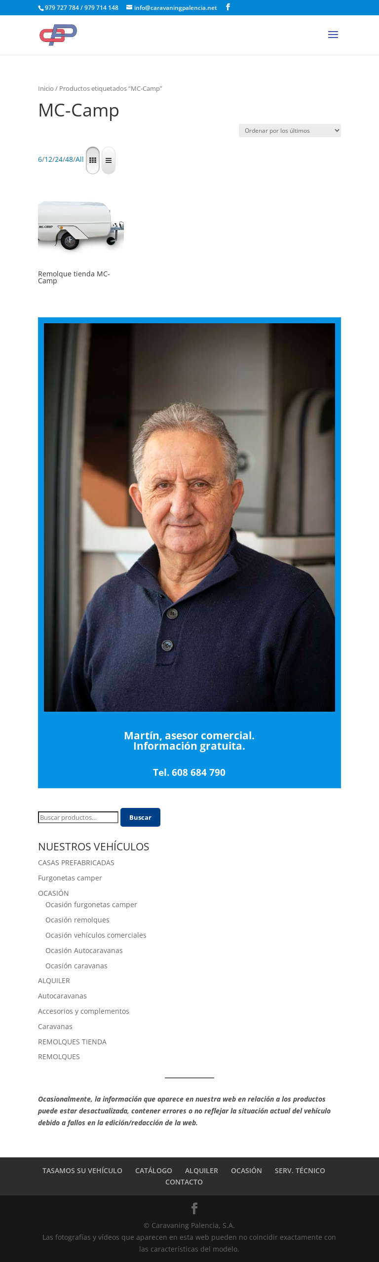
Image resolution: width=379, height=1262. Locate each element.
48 (69, 159)
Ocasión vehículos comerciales (96, 935)
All (80, 159)
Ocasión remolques (77, 919)
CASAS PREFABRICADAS (76, 862)
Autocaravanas (62, 995)
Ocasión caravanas (76, 965)
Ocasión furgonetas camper (91, 904)
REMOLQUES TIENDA (72, 1041)
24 (59, 159)
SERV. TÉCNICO (300, 1170)
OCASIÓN (53, 893)
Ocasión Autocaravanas (84, 950)
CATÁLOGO (153, 1170)
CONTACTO (184, 1181)
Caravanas (55, 1026)
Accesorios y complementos (83, 1011)
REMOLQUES (59, 1056)
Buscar (140, 817)
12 (48, 159)
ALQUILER (54, 980)
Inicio (46, 88)
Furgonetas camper (70, 877)
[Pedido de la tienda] (290, 130)
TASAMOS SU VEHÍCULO (82, 1170)
